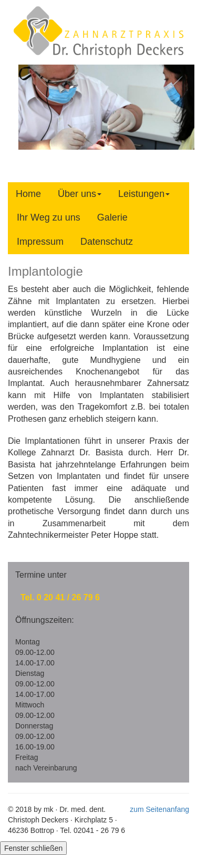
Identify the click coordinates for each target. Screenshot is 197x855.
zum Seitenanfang (159, 809)
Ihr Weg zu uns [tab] (48, 217)
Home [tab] (28, 194)
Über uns (79, 194)
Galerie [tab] (112, 217)
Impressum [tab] (40, 241)
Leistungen (144, 194)
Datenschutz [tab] (106, 241)
